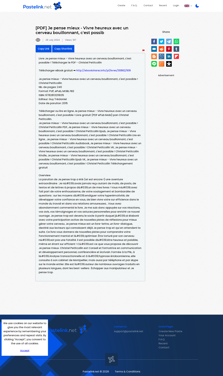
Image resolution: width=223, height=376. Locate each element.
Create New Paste (170, 331)
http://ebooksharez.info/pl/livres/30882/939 (103, 70)
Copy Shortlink (63, 48)
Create (121, 5)
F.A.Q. (134, 5)
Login (176, 5)
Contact (148, 5)
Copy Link (43, 48)
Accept (24, 350)
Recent (163, 5)
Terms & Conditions (127, 371)
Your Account (167, 335)
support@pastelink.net (128, 331)
